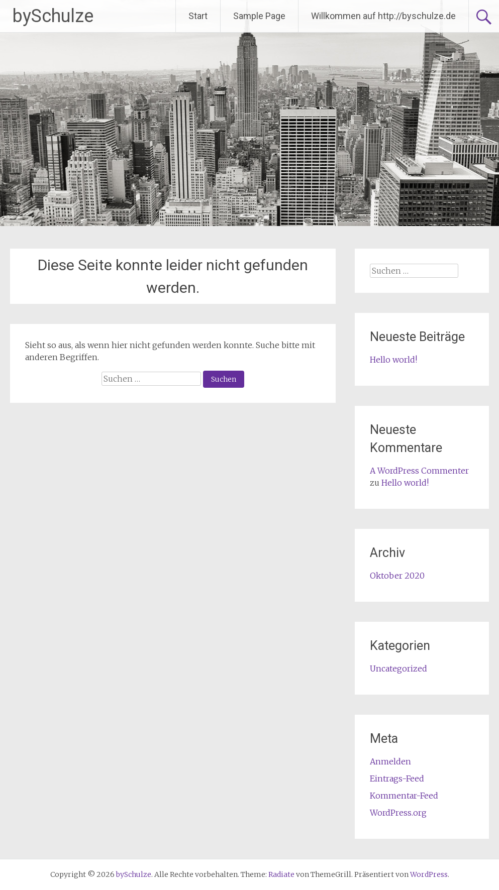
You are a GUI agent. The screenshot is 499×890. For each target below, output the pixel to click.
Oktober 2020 (397, 576)
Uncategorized (398, 668)
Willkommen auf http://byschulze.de (383, 16)
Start (198, 16)
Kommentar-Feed (404, 796)
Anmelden (390, 761)
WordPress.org (398, 813)
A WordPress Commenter (419, 471)
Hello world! (393, 360)
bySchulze (53, 16)
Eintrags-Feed (397, 778)
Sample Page (259, 16)
